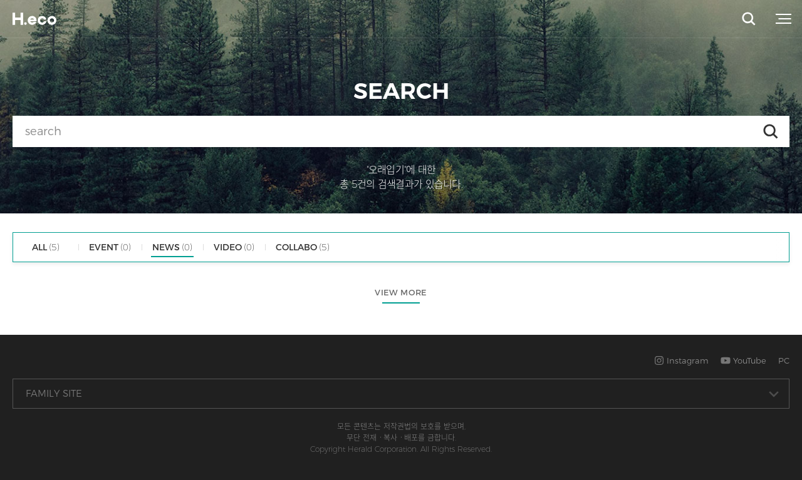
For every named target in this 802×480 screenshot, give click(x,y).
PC (783, 360)
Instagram (681, 360)
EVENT (110, 247)
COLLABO (303, 247)
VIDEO (234, 247)
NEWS (172, 247)
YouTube (743, 360)
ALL (46, 247)
